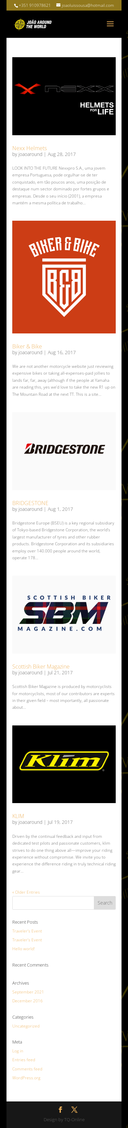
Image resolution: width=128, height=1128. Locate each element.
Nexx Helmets (29, 148)
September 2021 (28, 992)
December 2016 (27, 1001)
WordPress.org (26, 1078)
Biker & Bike (27, 346)
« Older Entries (26, 892)
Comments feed (27, 1069)
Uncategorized (26, 1026)
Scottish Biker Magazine (41, 666)
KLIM (18, 816)
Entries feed (23, 1060)
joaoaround (30, 154)
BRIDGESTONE (30, 503)
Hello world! (23, 949)
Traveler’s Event (27, 931)
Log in (17, 1051)
